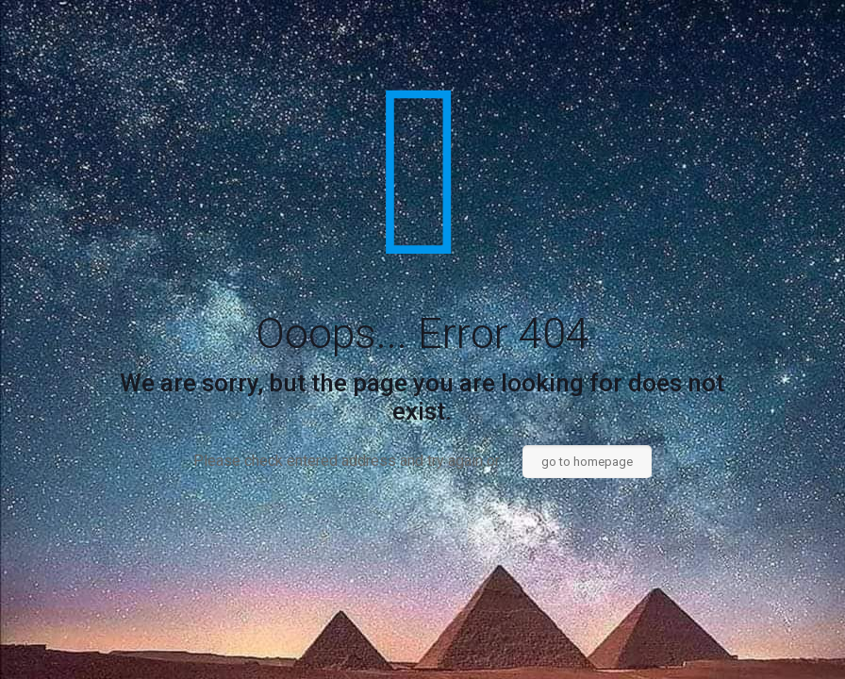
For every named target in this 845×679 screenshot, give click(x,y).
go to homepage (587, 462)
